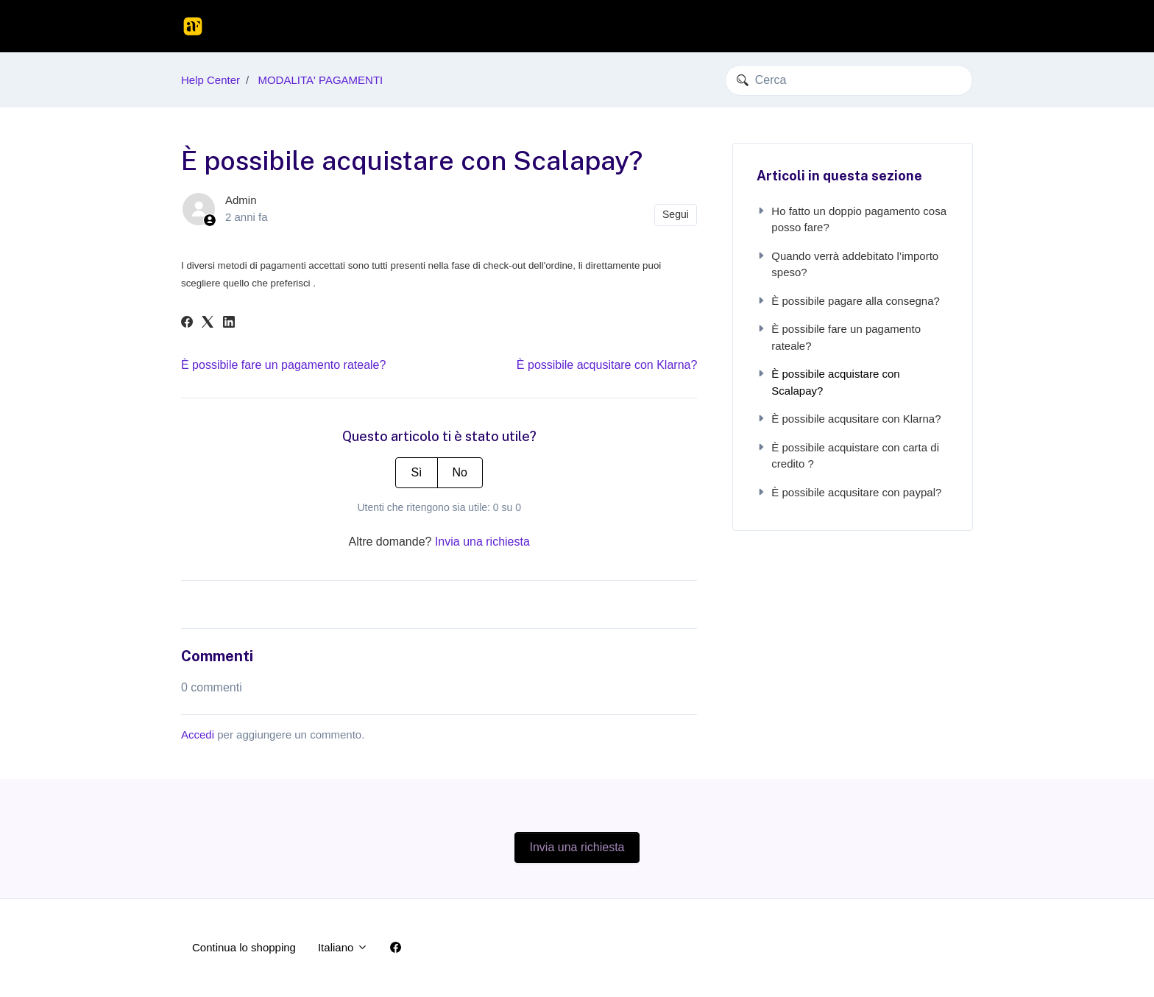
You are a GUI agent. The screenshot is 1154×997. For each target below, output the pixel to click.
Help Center (210, 80)
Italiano (343, 947)
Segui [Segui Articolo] (675, 214)
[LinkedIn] (229, 323)
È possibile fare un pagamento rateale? (283, 365)
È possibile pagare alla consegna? (848, 301)
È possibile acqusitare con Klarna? (607, 365)
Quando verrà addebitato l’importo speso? (847, 264)
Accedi (197, 734)
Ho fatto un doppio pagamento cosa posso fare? (851, 219)
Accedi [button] (945, 25)
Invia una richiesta (482, 541)
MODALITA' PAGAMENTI (320, 80)
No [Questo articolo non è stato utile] (460, 472)
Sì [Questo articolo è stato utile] (416, 472)
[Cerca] (849, 80)
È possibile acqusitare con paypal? (849, 492)
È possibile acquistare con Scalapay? (828, 382)
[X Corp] (207, 323)
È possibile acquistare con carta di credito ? (848, 456)
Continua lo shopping (855, 25)
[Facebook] (187, 323)
